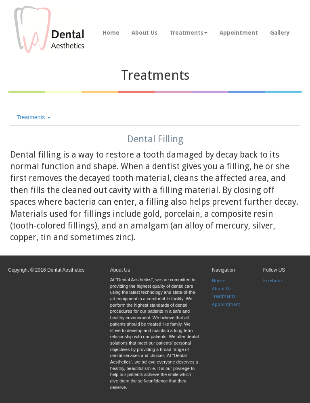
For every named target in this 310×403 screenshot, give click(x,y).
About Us (144, 32)
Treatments (188, 32)
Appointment (239, 32)
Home (111, 32)
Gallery (280, 32)
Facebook (273, 280)
